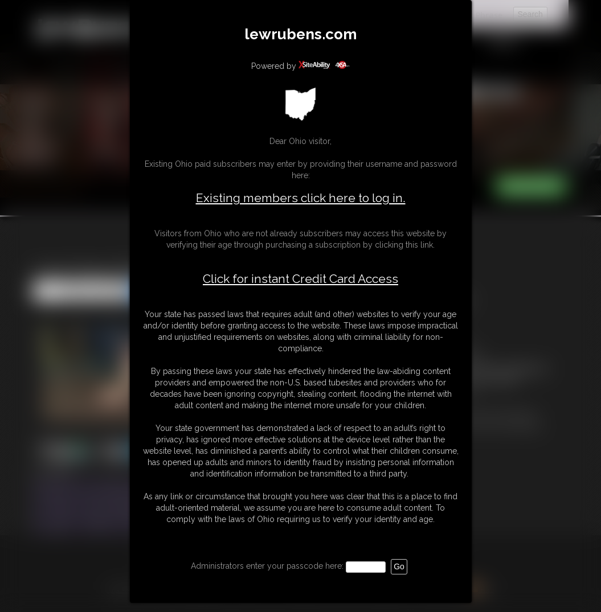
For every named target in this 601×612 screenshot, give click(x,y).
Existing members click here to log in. (301, 198)
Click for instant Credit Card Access (300, 279)
